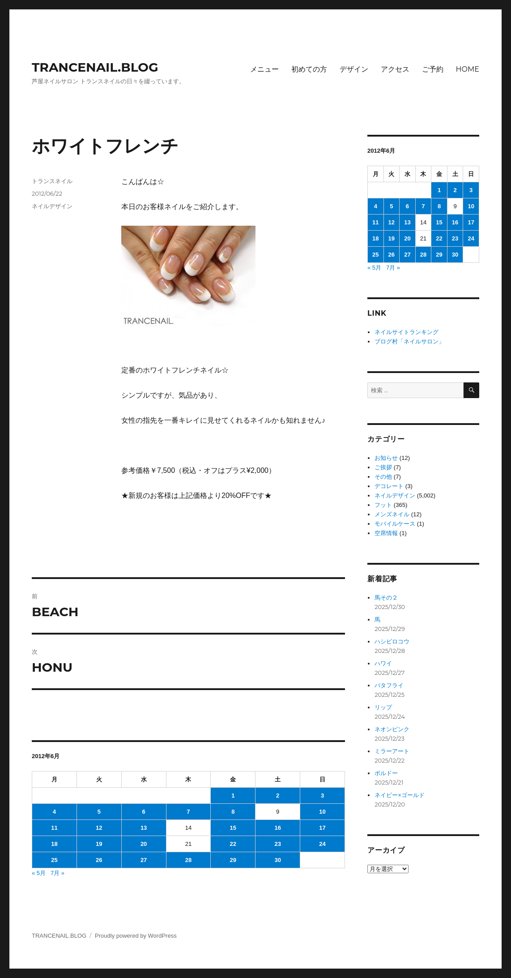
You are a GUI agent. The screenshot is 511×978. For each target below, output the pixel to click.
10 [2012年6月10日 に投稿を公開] (322, 811)
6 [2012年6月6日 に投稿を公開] (143, 811)
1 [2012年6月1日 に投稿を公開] (232, 795)
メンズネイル (392, 514)
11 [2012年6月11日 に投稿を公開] (54, 827)
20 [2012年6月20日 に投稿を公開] (144, 844)
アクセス (395, 69)
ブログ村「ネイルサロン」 (409, 341)
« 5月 (39, 873)
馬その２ (386, 597)
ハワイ (383, 663)
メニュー (264, 69)
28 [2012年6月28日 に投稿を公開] (188, 860)
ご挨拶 (383, 467)
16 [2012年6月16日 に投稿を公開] (277, 827)
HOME (467, 69)
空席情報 (386, 533)
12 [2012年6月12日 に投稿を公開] (99, 827)
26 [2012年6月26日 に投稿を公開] (99, 860)
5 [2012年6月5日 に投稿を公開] (99, 811)
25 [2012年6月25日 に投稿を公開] (54, 860)
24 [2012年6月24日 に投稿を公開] (322, 844)
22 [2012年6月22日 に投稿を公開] (233, 844)
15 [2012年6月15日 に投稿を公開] (233, 827)
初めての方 (309, 69)
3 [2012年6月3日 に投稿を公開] (322, 795)
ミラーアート (392, 751)
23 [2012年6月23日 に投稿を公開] (277, 844)
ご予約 (432, 69)
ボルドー (386, 773)
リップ (383, 707)
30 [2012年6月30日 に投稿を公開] (277, 860)
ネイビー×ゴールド (400, 795)
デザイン (354, 69)
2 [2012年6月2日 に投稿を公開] (277, 795)
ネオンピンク (392, 729)
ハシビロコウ (392, 641)
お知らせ (386, 458)
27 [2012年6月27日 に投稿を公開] (144, 860)
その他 (383, 476)
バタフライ (389, 685)
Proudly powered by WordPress (136, 935)
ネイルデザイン (52, 206)
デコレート (389, 486)
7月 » (57, 873)
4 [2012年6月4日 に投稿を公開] (54, 811)
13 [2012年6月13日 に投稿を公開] (144, 827)
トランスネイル (52, 180)
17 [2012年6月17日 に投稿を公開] (322, 827)
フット (383, 505)
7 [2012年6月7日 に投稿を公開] (188, 811)
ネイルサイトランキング (407, 332)
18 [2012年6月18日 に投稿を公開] (54, 844)
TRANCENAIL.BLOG (95, 67)
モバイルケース (395, 523)
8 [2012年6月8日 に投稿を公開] (232, 811)
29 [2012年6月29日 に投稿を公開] (233, 860)
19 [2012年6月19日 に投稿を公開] (99, 844)
